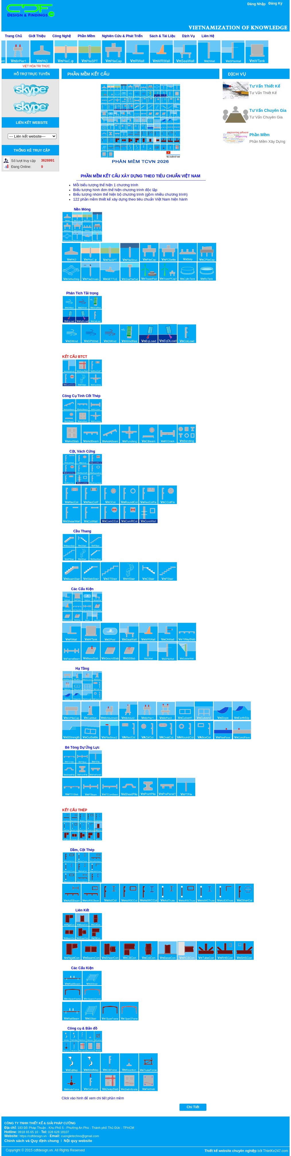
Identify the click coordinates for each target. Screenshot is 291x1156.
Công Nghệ (61, 36)
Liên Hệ (208, 36)
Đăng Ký (275, 3)
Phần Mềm (86, 36)
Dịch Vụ (188, 36)
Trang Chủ (13, 36)
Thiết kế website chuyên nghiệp (230, 1151)
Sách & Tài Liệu (162, 36)
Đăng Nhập (256, 4)
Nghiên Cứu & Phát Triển (122, 36)
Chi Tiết (193, 1107)
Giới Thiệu (37, 36)
